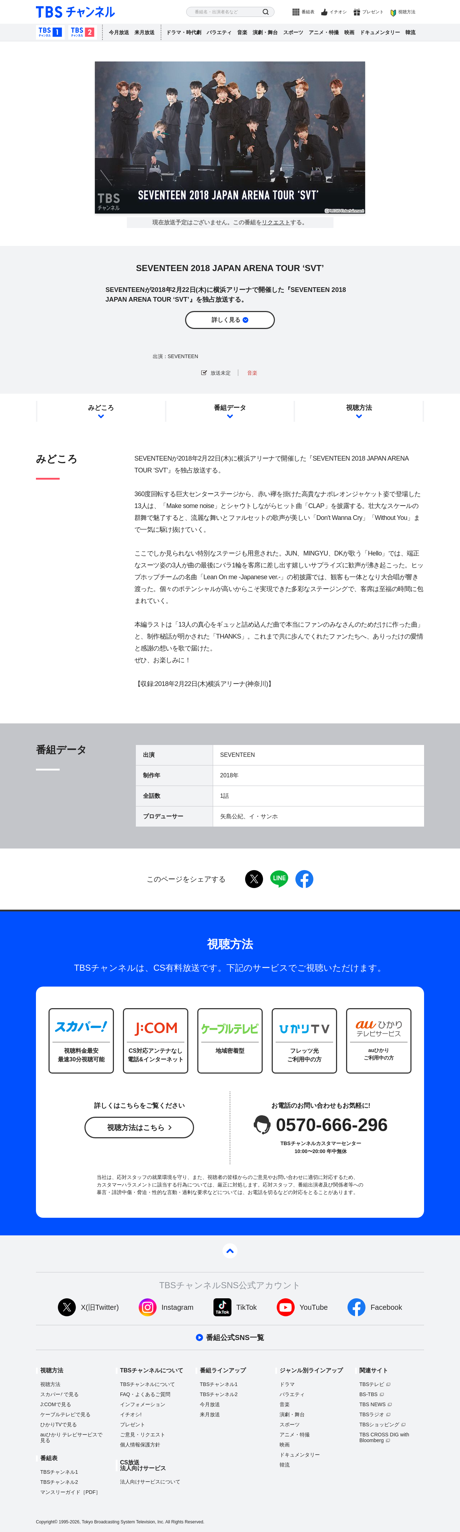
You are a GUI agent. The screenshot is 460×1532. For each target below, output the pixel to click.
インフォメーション (142, 1404)
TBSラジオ (371, 1414)
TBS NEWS (372, 1404)
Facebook (386, 1307)
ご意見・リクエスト (142, 1434)
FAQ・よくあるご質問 (145, 1394)
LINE (279, 879)
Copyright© (47, 1521)
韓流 (410, 32)
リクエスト (276, 222)
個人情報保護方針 (140, 1445)
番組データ (230, 407)
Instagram (178, 1307)
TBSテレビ (371, 1384)
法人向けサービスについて (150, 1482)
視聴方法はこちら (136, 1127)
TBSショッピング (379, 1424)
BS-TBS (368, 1394)
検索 (266, 12)
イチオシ (338, 11)
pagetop (230, 1250)
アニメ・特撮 (324, 32)
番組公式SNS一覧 (235, 1337)
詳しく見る (226, 320)
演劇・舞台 (265, 32)
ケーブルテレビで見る (65, 1414)
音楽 (242, 32)
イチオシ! (131, 1414)
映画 (349, 32)
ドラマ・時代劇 (183, 32)
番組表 (308, 11)
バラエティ (219, 32)
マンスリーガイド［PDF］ (70, 1492)
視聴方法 (406, 11)
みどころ (101, 407)
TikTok (246, 1307)
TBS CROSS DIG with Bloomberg (384, 1437)
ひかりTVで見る (58, 1424)
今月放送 (119, 32)
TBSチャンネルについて (147, 1384)
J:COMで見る (55, 1404)
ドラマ (287, 1384)
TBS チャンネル (75, 12)
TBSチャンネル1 (50, 32)
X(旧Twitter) (100, 1307)
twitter (254, 879)
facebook (304, 879)
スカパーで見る (59, 1394)
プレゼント (373, 11)
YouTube (314, 1307)
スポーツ (293, 32)
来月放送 (144, 32)
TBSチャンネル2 (82, 32)
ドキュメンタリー (380, 32)
